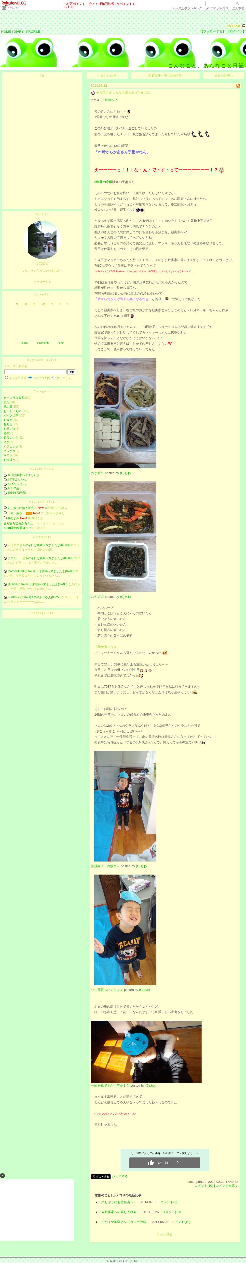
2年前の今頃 (103, 182)
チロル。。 (15, 558)
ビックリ (9, 451)
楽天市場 (238, 8)
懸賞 (7, 433)
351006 (233, 26)
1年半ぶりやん (17, 479)
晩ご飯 (8, 406)
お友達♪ (9, 460)
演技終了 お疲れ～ (105, 866)
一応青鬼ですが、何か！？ (110, 1085)
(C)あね (125, 473)
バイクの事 (11, 415)
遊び (7, 442)
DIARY (19, 31)
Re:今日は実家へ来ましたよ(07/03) (46, 545)
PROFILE (33, 31)
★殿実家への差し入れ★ (119, 1212)
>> (187, 8)
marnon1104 (16, 571)
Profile (42, 214)
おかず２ (97, 597)
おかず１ (97, 473)
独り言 (8, 424)
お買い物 (9, 429)
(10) (148, 92)
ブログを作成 (220, 8)
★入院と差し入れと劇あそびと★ (120, 92)
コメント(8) (169, 1202)
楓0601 (12, 584)
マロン (8, 455)
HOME (6, 31)
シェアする (120, 1176)
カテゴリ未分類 (14, 398)
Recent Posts (42, 468)
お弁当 (8, 420)
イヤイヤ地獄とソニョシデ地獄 (123, 1222)
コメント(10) (204, 1185)
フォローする (42, 281)
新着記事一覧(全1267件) (165, 75)
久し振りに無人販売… (22, 508)
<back (24, 342)
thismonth (43, 342)
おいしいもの (12, 411)
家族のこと (11, 437)
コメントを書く (227, 1185)
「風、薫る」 (16, 513)
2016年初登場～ (18, 492)
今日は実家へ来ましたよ (23, 475)
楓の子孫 (13, 518)
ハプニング (11, 446)
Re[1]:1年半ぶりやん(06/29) (42, 597)
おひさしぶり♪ (17, 484)
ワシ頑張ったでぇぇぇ (107, 990)
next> (61, 342)
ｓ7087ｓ (14, 597)
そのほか (13, 8)
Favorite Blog (42, 501)
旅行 (7, 402)
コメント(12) (181, 1222)
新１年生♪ (14, 488)
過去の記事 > (223, 75)
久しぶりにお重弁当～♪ (118, 1202)
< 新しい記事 (107, 75)
